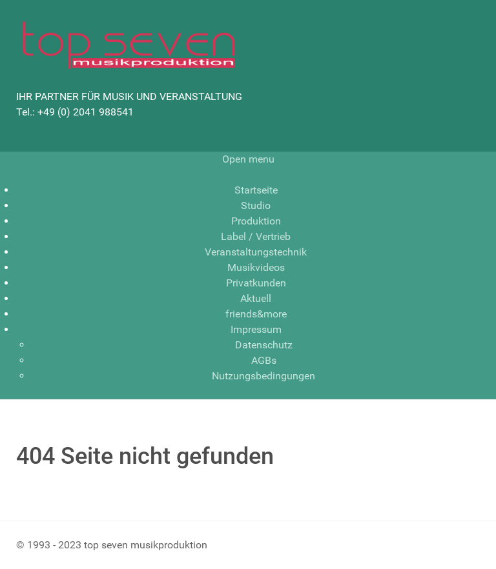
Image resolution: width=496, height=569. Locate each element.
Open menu (248, 159)
